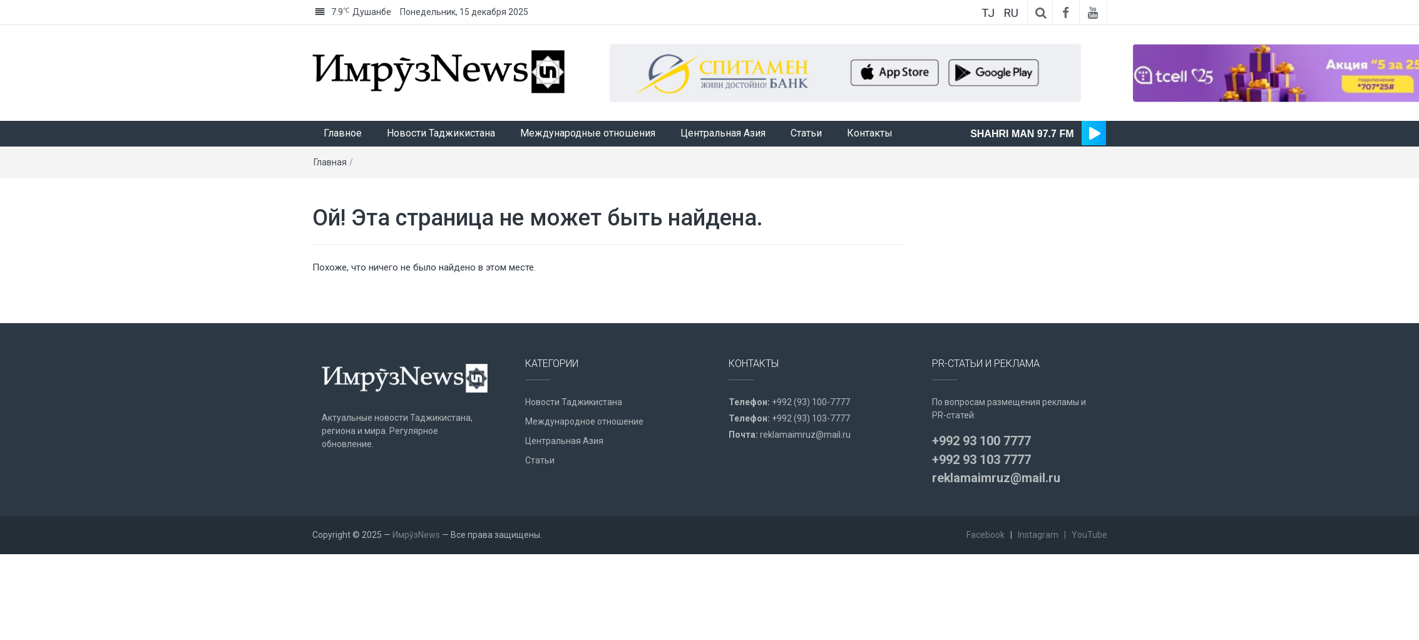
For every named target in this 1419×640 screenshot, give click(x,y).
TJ (988, 13)
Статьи (806, 169)
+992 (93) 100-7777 (811, 438)
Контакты (870, 169)
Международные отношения (587, 169)
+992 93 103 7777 (981, 495)
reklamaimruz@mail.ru (805, 470)
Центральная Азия (723, 169)
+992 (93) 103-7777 (811, 454)
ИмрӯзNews (416, 570)
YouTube (1089, 570)
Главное (343, 169)
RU (1010, 13)
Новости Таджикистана (441, 169)
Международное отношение (584, 457)
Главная (330, 198)
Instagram (1038, 570)
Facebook (985, 570)
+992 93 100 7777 (981, 476)
